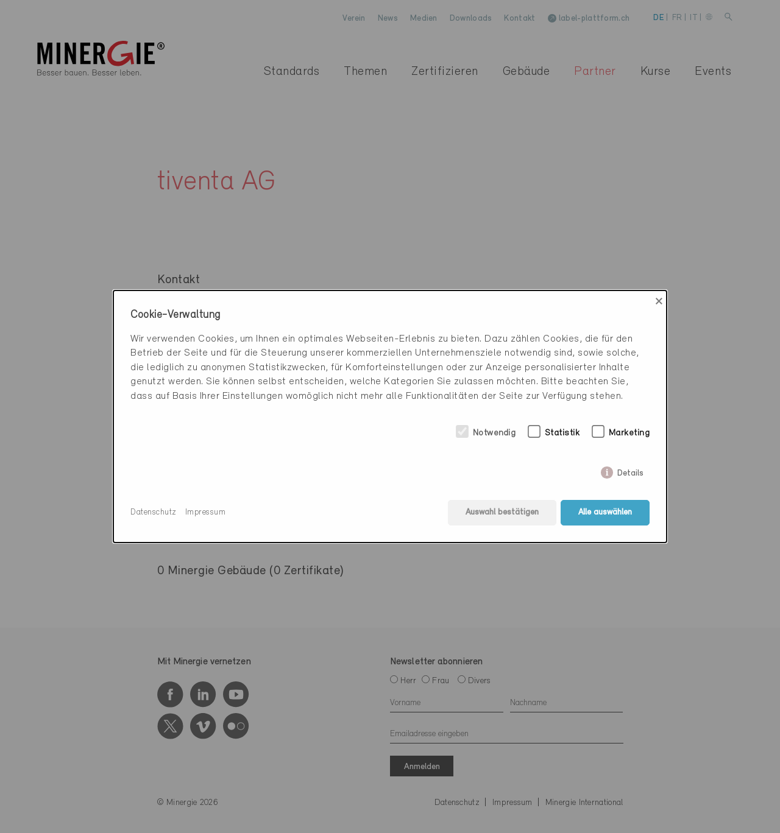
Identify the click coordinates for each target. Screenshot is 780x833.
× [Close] (659, 301)
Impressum (205, 512)
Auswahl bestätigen (502, 512)
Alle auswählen (605, 512)
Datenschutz (153, 512)
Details (630, 471)
